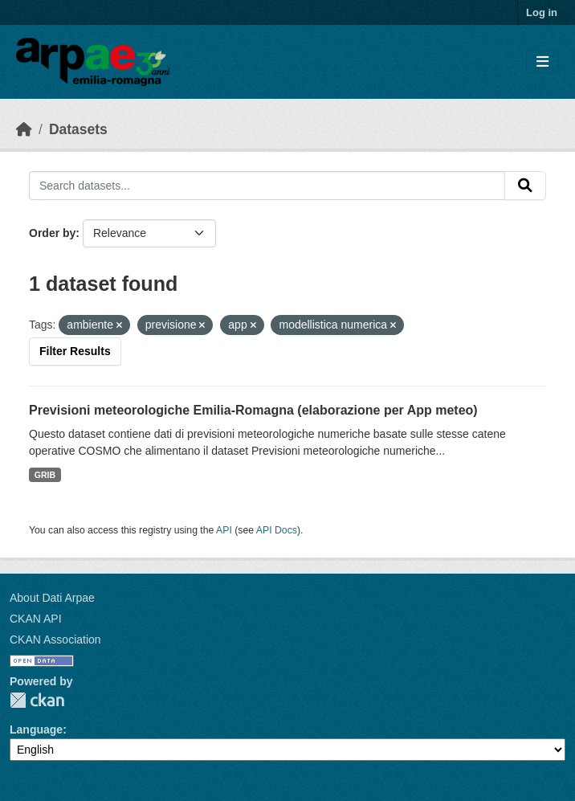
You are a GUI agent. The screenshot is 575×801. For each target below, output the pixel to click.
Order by (52, 233)
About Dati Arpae (52, 597)
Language (36, 729)
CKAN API (36, 618)
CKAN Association (55, 639)
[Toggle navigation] (542, 62)
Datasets (78, 129)
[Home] (24, 129)
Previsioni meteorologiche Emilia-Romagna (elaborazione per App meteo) (253, 410)
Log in (541, 12)
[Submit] (525, 185)
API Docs (276, 530)
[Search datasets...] (267, 185)
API (224, 530)
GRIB (45, 475)
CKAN (37, 700)
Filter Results (75, 351)
